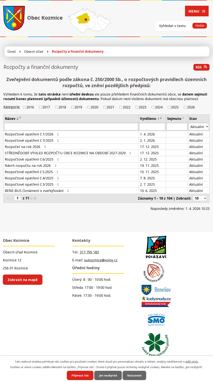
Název (11, 118)
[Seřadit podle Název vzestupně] (20, 117)
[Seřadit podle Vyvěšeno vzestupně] (161, 117)
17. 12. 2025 (149, 146)
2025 (175, 107)
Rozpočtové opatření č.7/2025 (32, 140)
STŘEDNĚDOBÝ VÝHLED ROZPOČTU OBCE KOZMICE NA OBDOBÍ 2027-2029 (69, 153)
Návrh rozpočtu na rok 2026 (31, 165)
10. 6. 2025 (148, 190)
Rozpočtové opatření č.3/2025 (32, 184)
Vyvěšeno (149, 118)
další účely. (192, 361)
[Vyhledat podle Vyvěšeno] (152, 126)
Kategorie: (11, 106)
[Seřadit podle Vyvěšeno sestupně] (161, 118)
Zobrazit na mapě (23, 279)
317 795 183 (89, 252)
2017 (46, 107)
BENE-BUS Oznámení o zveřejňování (37, 190)
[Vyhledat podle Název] (71, 126)
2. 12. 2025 (148, 159)
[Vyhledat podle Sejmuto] (177, 126)
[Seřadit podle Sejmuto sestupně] (183, 118)
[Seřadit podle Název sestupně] (20, 118)
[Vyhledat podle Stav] (199, 126)
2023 (142, 107)
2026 (191, 107)
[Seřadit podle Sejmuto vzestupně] (183, 117)
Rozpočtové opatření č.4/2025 (32, 178)
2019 (78, 107)
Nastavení (134, 375)
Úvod (11, 51)
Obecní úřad (33, 51)
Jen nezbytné (108, 375)
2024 (159, 107)
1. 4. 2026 (147, 134)
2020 (94, 107)
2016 (30, 107)
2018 (62, 107)
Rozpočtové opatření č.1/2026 (32, 134)
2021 (110, 107)
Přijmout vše (80, 375)
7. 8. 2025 (147, 178)
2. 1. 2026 (147, 140)
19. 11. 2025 (149, 165)
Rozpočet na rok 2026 (26, 146)
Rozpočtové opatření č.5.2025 (32, 172)
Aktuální (196, 134)
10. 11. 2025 (149, 172)
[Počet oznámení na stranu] (200, 198)
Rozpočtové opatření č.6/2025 (32, 159)
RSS (201, 67)
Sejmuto (174, 118)
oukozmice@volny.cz (100, 260)
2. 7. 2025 (147, 184)
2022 (126, 107)
